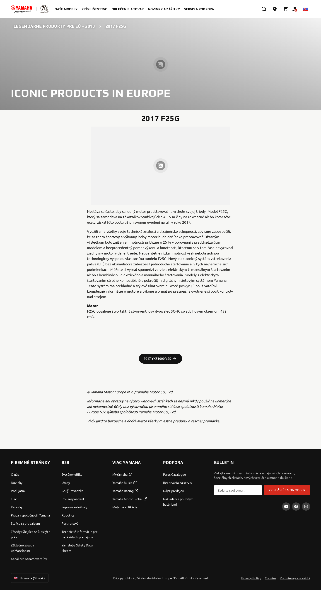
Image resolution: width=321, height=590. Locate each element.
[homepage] (21, 9)
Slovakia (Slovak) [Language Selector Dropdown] (29, 578)
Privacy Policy (251, 578)
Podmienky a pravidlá (295, 578)
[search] (263, 9)
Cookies (270, 578)
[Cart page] (285, 9)
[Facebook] (296, 506)
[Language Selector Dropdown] (305, 9)
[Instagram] (306, 506)
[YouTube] (286, 506)
